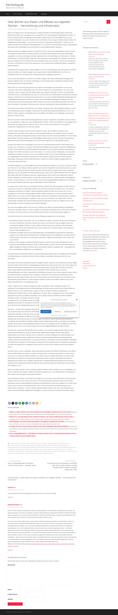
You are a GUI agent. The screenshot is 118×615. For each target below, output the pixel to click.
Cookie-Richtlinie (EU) (89, 265)
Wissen (51, 453)
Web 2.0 (67, 443)
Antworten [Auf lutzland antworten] (10, 497)
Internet (42, 449)
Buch (49, 445)
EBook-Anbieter (42, 447)
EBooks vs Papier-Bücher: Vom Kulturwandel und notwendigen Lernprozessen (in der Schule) (40, 412)
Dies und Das (21, 443)
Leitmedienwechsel (49, 449)
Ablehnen (57, 311)
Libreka (27, 451)
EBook (35, 447)
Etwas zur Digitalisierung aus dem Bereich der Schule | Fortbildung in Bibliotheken (98, 116)
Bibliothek (39, 445)
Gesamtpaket (11, 449)
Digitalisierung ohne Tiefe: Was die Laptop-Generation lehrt (99, 120)
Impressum (65, 315)
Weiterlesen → (93, 250)
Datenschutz (60, 315)
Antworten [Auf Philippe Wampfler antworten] (10, 550)
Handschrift (18, 449)
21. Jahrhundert (14, 443)
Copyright (44, 14)
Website (10, 599)
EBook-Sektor (57, 447)
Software (69, 451)
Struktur (74, 451)
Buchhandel (65, 445)
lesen (41, 443)
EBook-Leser (49, 447)
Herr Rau (91, 141)
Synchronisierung (12, 453)
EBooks (71, 447)
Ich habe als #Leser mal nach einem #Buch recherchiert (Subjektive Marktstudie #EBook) (38, 426)
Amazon (12, 445)
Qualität (50, 451)
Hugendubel (25, 449)
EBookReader (65, 447)
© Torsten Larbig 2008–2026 (91, 231)
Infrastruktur (36, 449)
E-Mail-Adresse (13, 594)
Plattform (45, 451)
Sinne (57, 451)
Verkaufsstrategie (37, 453)
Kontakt (85, 268)
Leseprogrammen (20, 451)
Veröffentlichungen (31, 14)
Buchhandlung (22, 447)
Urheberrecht (29, 453)
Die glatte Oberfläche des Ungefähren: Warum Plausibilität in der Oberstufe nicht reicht (95, 218)
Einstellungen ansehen (71, 311)
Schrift (54, 451)
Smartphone (63, 451)
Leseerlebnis (58, 449)
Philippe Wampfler (13, 504)
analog (21, 445)
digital (28, 447)
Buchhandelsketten (13, 447)
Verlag (44, 453)
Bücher (60, 445)
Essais (37, 443)
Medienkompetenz (53, 443)
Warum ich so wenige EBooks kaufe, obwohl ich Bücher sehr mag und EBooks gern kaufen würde (41, 417)
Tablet (19, 453)
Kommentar (12, 565)
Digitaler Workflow (30, 443)
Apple (25, 445)
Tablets (23, 453)
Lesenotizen (69, 449)
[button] (77, 300)
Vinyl (47, 453)
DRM (32, 447)
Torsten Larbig (17, 14)
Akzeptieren (46, 311)
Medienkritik (61, 443)
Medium (36, 451)
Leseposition (11, 451)
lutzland (10, 487)
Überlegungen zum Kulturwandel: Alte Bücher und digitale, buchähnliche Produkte (36, 421)
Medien (45, 443)
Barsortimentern (31, 445)
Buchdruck (54, 445)
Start (7, 14)
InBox (30, 449)
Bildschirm (45, 445)
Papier (40, 451)
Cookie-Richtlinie (54, 315)
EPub (75, 447)
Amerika (17, 445)
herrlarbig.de (15, 5)
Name (10, 589)
